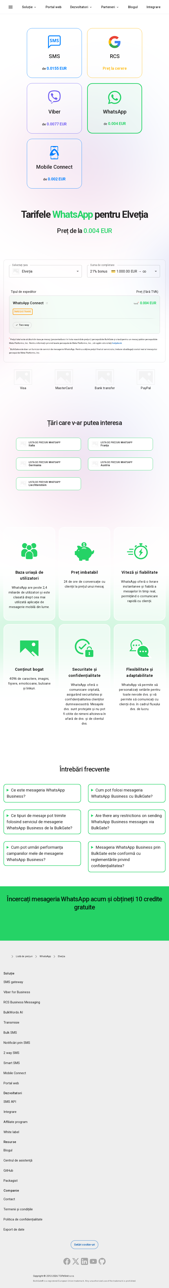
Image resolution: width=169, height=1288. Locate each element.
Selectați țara (20, 265)
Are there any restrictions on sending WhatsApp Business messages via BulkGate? (126, 822)
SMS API (10, 1102)
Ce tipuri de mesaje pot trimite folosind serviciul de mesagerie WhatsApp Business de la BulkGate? (39, 822)
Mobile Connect (15, 1073)
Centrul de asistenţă (18, 1161)
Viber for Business (17, 992)
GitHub (8, 1171)
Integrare (153, 7)
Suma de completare (102, 265)
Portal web (53, 7)
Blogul (133, 7)
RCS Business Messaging (22, 1002)
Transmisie (11, 1022)
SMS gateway (13, 982)
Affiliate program (16, 1122)
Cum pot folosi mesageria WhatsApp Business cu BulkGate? (121, 793)
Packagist (11, 1181)
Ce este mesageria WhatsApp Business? (36, 793)
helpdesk (117, 343)
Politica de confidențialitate (23, 1220)
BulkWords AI (13, 1012)
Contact (9, 1199)
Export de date (14, 1230)
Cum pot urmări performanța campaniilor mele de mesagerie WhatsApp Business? (35, 853)
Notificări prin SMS (17, 1043)
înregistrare (22, 311)
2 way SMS (11, 1053)
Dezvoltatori (79, 7)
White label (11, 1132)
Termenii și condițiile (18, 1209)
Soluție (27, 7)
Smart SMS (12, 1063)
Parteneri (108, 7)
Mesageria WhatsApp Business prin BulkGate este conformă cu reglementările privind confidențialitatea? (125, 856)
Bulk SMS (10, 1033)
